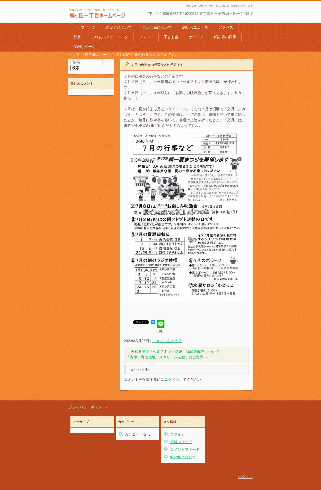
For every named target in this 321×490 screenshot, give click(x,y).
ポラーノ (196, 37)
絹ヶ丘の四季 (225, 37)
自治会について (119, 27)
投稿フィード (181, 442)
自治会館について (157, 27)
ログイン (171, 380)
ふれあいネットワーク (109, 37)
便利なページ (84, 47)
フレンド (146, 37)
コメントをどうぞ (167, 341)
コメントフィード (185, 449)
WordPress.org (182, 457)
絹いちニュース (195, 27)
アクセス (225, 27)
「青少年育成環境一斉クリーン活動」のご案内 (167, 357)
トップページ (84, 27)
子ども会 (171, 37)
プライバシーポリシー (86, 407)
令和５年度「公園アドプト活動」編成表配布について (172, 352)
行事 (77, 37)
